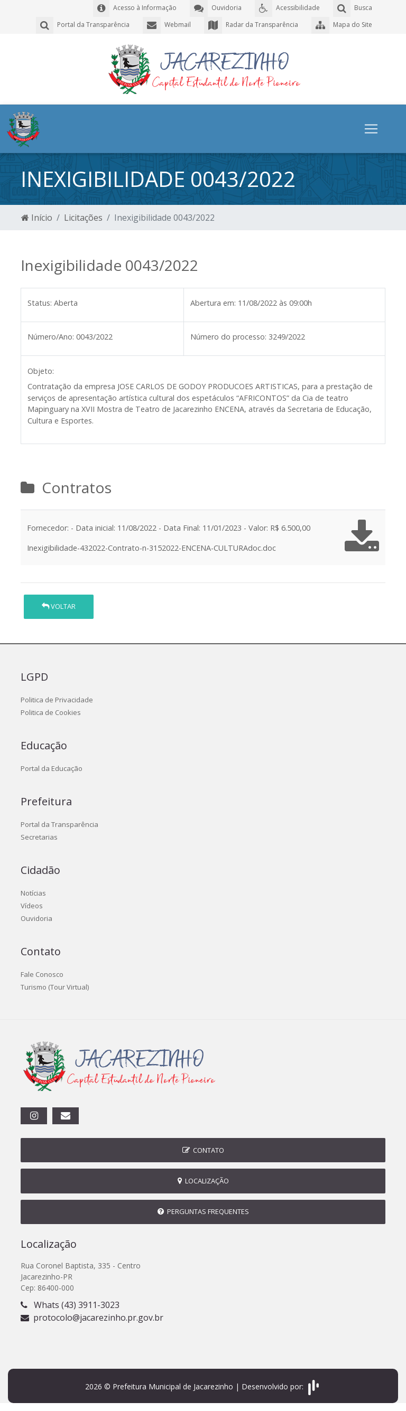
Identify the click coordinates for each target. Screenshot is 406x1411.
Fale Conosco (42, 974)
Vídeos (32, 905)
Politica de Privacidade (57, 699)
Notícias (33, 893)
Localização (203, 1181)
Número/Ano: (50, 337)
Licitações (83, 217)
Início (36, 217)
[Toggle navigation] (371, 129)
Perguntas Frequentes (203, 1211)
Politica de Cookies (51, 712)
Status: (39, 303)
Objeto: (40, 371)
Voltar (59, 606)
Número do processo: (228, 337)
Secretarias (39, 837)
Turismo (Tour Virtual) (55, 987)
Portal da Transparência (59, 824)
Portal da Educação (51, 768)
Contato (203, 1150)
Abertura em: (213, 303)
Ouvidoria (36, 918)
